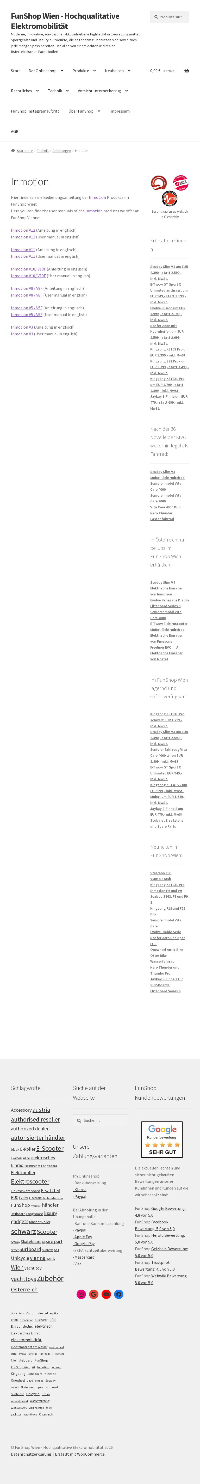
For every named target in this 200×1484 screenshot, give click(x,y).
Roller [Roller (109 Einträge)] (45, 1222)
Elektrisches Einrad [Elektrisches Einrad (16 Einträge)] (26, 1333)
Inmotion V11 (23, 249)
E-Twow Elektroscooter (169, 623)
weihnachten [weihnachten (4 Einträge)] (36, 1407)
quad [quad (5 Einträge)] (30, 1380)
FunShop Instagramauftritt (35, 111)
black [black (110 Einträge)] (15, 1149)
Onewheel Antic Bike (166, 949)
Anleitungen (62, 150)
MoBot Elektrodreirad (167, 629)
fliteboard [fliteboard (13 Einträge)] (25, 1360)
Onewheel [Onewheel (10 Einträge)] (18, 1380)
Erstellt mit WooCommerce (80, 1454)
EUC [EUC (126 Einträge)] (14, 1197)
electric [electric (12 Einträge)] (28, 1326)
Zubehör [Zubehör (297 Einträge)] (50, 1278)
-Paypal (79, 1196)
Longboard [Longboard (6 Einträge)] (35, 1374)
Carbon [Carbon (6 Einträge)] (31, 1313)
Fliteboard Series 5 (165, 606)
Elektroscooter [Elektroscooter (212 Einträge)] (30, 1181)
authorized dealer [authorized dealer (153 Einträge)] (30, 1128)
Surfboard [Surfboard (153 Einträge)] (30, 1249)
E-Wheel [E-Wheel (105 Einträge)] (16, 1158)
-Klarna (79, 1189)
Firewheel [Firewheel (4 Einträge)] (58, 1354)
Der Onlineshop (43, 70)
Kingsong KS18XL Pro (167, 884)
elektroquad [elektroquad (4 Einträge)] (56, 1347)
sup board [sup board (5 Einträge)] (52, 1387)
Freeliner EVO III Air (165, 647)
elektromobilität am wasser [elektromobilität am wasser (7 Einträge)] (29, 1347)
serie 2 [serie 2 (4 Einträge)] (14, 1387)
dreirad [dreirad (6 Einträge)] (43, 1313)
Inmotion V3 (22, 327)
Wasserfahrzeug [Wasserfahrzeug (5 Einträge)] (39, 1401)
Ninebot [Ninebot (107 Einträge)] (35, 1222)
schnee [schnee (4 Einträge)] (39, 1380)
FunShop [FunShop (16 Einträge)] (41, 1360)
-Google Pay (84, 1243)
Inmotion (97, 197)
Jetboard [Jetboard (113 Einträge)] (18, 1213)
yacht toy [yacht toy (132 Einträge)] (33, 1268)
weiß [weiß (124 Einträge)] (50, 1258)
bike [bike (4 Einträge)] (21, 1313)
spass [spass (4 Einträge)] (40, 1387)
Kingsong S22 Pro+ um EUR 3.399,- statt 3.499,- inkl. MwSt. (169, 367)
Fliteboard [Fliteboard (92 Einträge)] (35, 1198)
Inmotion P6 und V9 (166, 890)
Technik (55, 90)
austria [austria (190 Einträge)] (41, 1109)
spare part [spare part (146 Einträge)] (52, 1241)
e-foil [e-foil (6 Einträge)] (14, 1320)
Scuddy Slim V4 (162, 471)
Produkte (80, 70)
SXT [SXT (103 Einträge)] (56, 1250)
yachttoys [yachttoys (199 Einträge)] (23, 1279)
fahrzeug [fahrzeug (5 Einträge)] (45, 1354)
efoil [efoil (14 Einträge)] (52, 1319)
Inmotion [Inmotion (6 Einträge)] (43, 1367)
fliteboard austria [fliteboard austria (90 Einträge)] (52, 1198)
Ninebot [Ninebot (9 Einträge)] (50, 1374)
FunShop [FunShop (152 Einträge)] (20, 1205)
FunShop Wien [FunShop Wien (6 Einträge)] (20, 1367)
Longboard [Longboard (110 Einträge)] (34, 1213)
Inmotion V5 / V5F (26, 307)
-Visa (77, 1263)
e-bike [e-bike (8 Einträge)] (54, 1313)
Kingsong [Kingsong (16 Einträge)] (18, 1373)
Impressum (119, 111)
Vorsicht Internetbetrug (99, 90)
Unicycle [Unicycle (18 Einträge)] (33, 1393)
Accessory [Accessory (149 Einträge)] (21, 1110)
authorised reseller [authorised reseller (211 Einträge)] (35, 1119)
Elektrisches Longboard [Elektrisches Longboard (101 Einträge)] (40, 1166)
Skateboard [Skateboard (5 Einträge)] (28, 1387)
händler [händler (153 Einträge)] (50, 1205)
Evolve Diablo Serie (165, 931)
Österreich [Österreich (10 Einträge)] (46, 1414)
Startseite (25, 150)
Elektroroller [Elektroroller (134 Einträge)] (23, 1172)
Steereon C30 (160, 873)
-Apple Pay (82, 1236)
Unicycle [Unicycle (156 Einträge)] (20, 1258)
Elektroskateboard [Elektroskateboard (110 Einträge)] (25, 1191)
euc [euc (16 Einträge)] (14, 1353)
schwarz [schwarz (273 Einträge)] (23, 1231)
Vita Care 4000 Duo (165, 507)
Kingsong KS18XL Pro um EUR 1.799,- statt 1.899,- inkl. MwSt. (167, 384)
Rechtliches (21, 90)
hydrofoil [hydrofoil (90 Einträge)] (36, 1206)
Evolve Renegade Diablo (169, 600)
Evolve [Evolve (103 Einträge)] (23, 1198)
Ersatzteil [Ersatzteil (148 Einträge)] (50, 1190)
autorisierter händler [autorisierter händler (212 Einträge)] (38, 1138)
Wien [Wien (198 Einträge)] (17, 1267)
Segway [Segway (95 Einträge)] (15, 1242)
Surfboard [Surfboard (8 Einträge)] (17, 1394)
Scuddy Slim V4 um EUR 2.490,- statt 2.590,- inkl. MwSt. (169, 737)
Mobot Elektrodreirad (167, 477)
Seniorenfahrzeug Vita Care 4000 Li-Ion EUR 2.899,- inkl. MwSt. (168, 755)
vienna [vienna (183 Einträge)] (38, 1257)
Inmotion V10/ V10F (28, 269)
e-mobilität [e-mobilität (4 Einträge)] (26, 1320)
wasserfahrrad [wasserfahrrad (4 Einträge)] (19, 1401)
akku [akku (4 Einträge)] (14, 1313)
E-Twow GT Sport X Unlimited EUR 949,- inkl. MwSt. (166, 773)
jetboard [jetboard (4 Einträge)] (56, 1367)
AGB (14, 131)
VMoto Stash (160, 878)
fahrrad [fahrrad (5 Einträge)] (33, 1354)
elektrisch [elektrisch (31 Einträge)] (44, 1326)
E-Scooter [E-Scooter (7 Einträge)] (41, 1320)
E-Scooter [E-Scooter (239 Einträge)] (50, 1148)
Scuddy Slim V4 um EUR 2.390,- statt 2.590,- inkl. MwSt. (169, 272)
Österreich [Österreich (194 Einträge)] (24, 1289)
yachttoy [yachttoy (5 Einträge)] (16, 1414)
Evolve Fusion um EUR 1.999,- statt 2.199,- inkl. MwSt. (167, 314)
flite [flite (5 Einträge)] (13, 1360)
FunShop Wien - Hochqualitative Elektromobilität (65, 21)
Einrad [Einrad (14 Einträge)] (16, 1326)
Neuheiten (114, 70)
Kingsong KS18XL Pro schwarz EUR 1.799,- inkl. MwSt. (167, 720)
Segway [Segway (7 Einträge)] (50, 1380)
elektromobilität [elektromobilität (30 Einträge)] (26, 1339)
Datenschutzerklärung (31, 1454)
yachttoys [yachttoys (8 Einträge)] (30, 1414)
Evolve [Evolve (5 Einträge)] (22, 1354)
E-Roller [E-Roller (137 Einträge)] (27, 1149)
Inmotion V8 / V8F (26, 288)
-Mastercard (84, 1257)
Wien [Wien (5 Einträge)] (49, 1407)
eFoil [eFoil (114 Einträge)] (26, 1158)
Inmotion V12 (23, 230)
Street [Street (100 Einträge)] (15, 1250)
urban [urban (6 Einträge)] (46, 1394)
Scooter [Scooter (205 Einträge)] (47, 1231)
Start (15, 70)
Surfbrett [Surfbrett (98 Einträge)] (47, 1250)
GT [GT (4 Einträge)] (33, 1367)
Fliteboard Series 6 (165, 991)
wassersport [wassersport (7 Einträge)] (19, 1407)
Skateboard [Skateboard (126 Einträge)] (31, 1241)
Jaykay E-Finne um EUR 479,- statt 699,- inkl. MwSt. (169, 402)
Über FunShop (80, 111)
